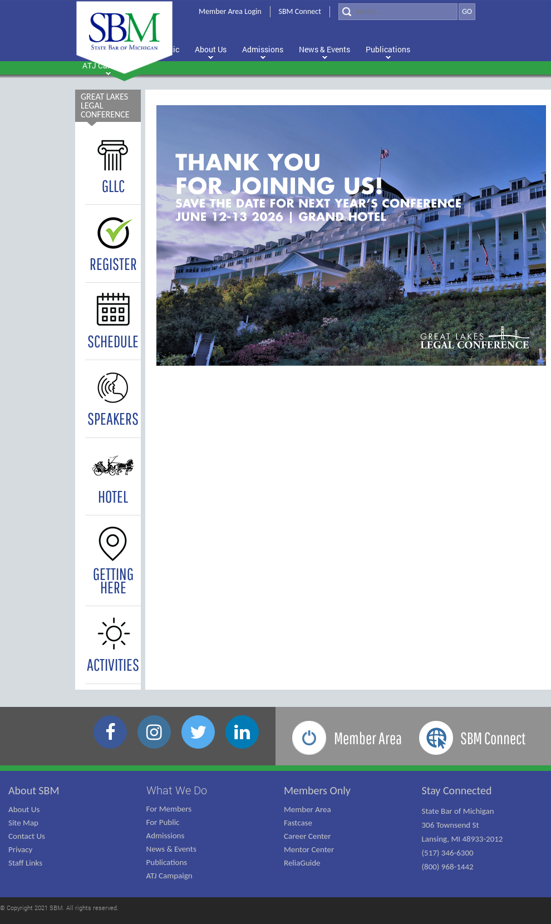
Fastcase (298, 823)
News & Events (171, 849)
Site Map (23, 823)
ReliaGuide (302, 863)
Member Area (307, 809)
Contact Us (26, 836)
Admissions (165, 835)
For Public (163, 822)
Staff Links (25, 863)
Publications (167, 862)
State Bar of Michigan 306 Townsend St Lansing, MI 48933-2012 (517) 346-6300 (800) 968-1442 (462, 839)
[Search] (397, 11)
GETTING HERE (113, 564)
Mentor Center (309, 849)
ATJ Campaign (169, 876)
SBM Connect (300, 11)
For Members (169, 809)
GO (467, 11)
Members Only (317, 790)
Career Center (307, 836)
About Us (24, 809)
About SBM (34, 790)
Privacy (20, 849)
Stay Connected (457, 790)
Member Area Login (230, 11)
